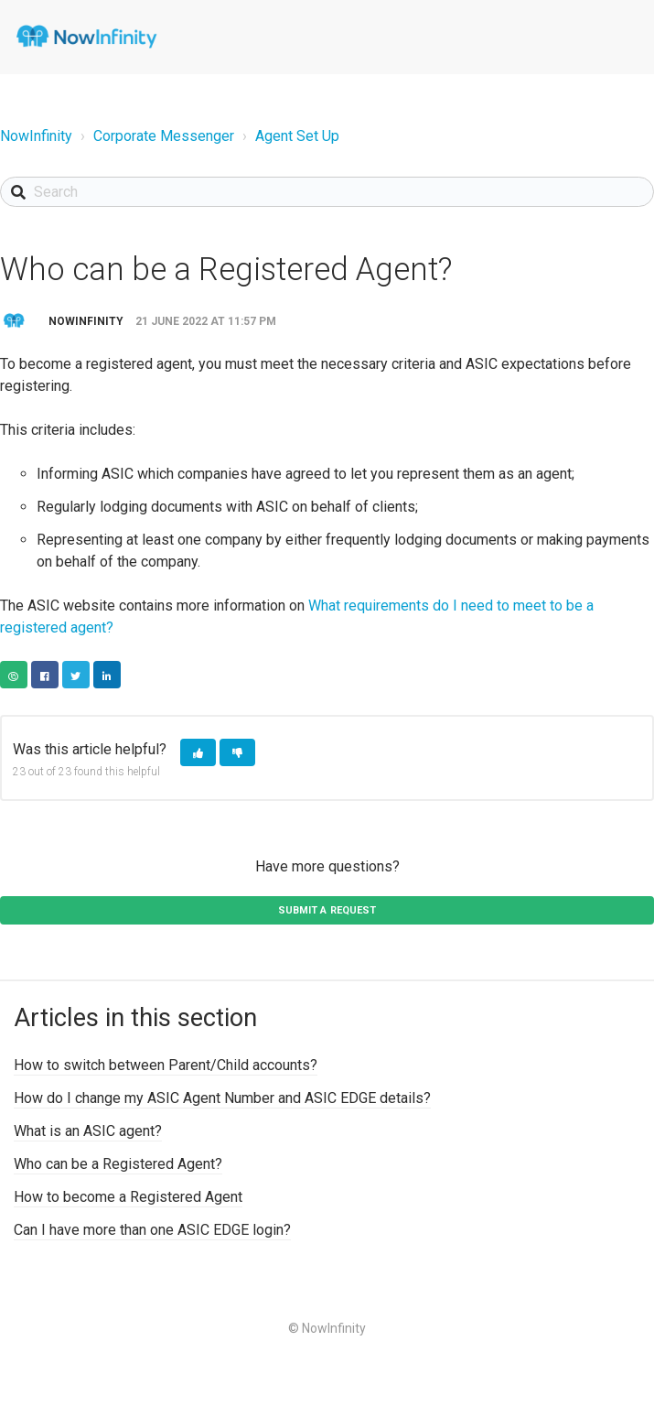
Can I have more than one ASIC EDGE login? (152, 1230)
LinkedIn (107, 674)
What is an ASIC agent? (88, 1131)
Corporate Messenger (163, 136)
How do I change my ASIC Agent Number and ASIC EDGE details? (222, 1098)
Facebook (45, 674)
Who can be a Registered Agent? (118, 1164)
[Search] (327, 192)
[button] (198, 753)
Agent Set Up (297, 136)
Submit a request (327, 910)
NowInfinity (36, 136)
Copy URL (13, 674)
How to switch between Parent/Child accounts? (165, 1065)
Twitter (76, 674)
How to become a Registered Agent (128, 1197)
